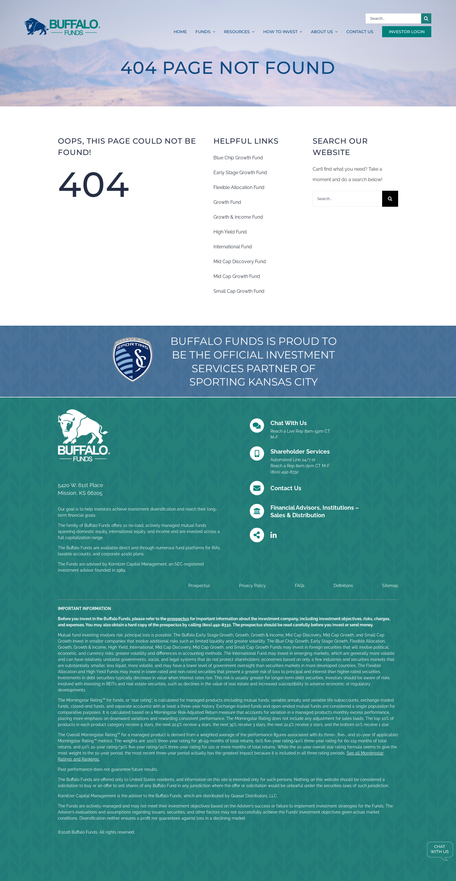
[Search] (426, 18)
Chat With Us (288, 423)
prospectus (178, 618)
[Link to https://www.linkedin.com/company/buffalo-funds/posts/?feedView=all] (273, 535)
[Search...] (393, 18)
